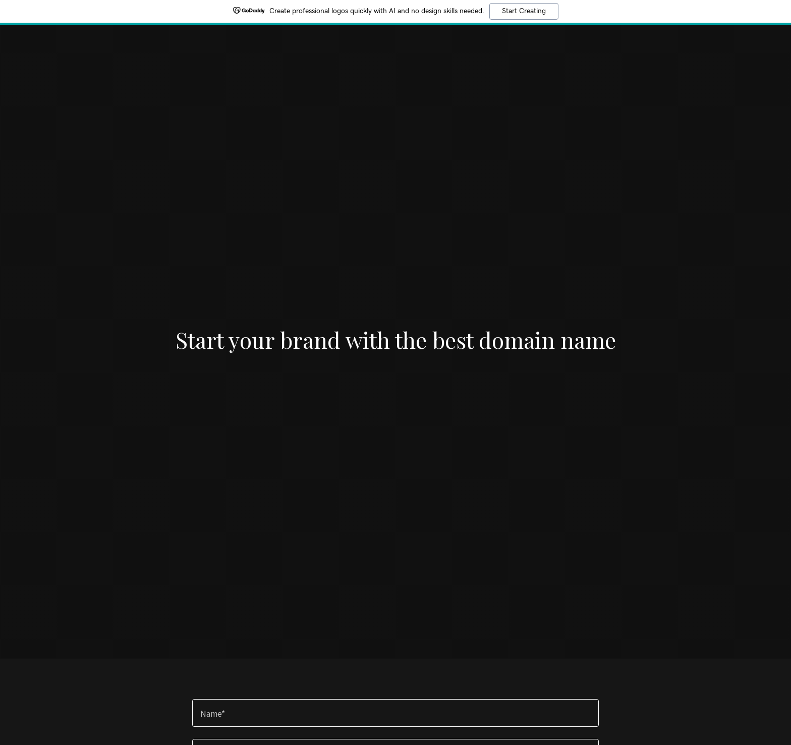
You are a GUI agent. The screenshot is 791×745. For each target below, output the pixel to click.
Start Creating (524, 11)
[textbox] (395, 713)
